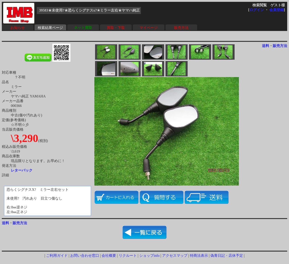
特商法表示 (199, 255)
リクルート (128, 255)
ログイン (256, 10)
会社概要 (109, 255)
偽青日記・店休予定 (226, 255)
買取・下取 (116, 28)
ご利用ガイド (57, 255)
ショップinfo (149, 255)
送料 (265, 46)
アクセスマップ (174, 255)
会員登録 (276, 10)
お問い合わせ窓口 (84, 255)
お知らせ (17, 28)
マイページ (149, 28)
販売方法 (181, 28)
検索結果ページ (50, 28)
